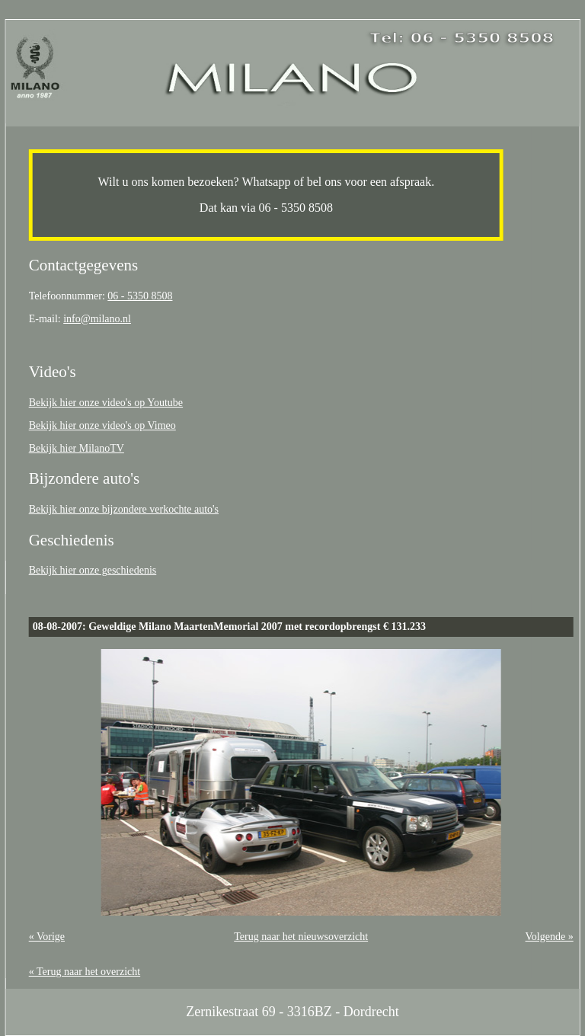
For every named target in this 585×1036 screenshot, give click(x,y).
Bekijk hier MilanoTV (76, 448)
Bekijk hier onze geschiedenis (93, 570)
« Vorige (47, 936)
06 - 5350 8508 (139, 296)
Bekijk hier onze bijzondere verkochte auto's (124, 509)
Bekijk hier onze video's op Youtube (106, 402)
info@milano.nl (97, 319)
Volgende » (550, 936)
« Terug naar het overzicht (84, 971)
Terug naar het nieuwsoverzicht (301, 936)
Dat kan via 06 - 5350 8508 (266, 207)
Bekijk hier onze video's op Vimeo (102, 425)
